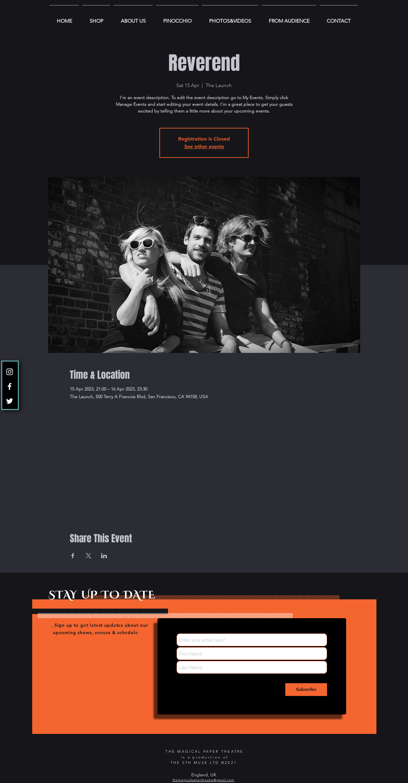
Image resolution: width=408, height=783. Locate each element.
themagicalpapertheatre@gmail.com (203, 780)
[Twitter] (9, 401)
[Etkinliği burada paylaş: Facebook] (73, 555)
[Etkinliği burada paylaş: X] (88, 555)
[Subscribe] (306, 689)
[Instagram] (9, 371)
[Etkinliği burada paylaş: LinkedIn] (104, 555)
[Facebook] (9, 386)
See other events (204, 146)
